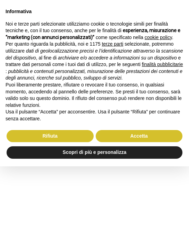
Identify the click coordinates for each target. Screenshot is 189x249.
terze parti (112, 44)
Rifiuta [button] (50, 136)
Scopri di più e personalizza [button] (94, 152)
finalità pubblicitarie (162, 64)
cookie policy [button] (158, 37)
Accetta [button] (139, 136)
